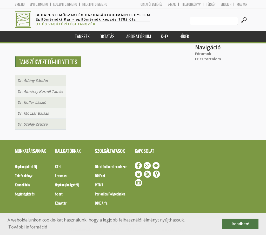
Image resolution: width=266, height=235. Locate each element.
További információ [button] (27, 227)
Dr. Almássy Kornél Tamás (40, 91)
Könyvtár (60, 203)
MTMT (99, 184)
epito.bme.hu (39, 4)
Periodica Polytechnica (110, 194)
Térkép (211, 4)
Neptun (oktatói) (26, 166)
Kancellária (22, 184)
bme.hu (20, 4)
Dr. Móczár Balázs (33, 113)
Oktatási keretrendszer (111, 166)
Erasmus (60, 175)
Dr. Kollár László (31, 102)
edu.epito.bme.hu (65, 4)
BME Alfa (101, 203)
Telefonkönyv (191, 4)
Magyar (242, 4)
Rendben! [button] (240, 223)
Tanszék (82, 36)
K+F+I (165, 36)
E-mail (172, 4)
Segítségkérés (25, 194)
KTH (58, 166)
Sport (59, 194)
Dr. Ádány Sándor (32, 80)
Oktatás (107, 36)
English (226, 4)
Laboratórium (137, 36)
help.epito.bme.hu (94, 4)
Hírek (184, 36)
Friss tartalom (208, 58)
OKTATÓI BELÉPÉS (152, 4)
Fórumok (203, 53)
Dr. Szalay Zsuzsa (32, 124)
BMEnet (100, 175)
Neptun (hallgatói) (67, 184)
